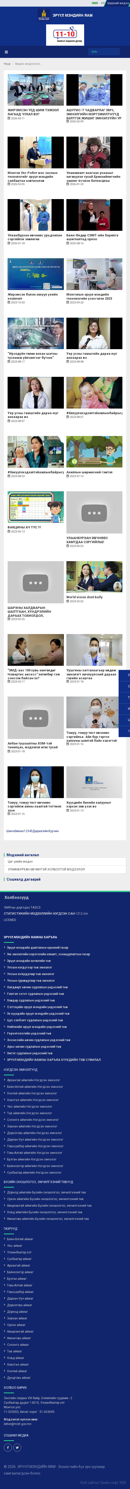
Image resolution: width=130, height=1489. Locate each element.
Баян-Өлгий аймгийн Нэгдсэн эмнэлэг (35, 1087)
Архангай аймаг (18, 1265)
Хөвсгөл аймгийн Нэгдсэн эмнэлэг (33, 1100)
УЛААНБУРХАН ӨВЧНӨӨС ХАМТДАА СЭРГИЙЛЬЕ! (87, 540)
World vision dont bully (84, 597)
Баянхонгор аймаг (20, 1272)
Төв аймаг (14, 1351)
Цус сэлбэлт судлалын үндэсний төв (35, 1020)
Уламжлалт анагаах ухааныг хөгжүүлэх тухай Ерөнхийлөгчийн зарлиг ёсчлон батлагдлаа (93, 177)
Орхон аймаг (16, 1325)
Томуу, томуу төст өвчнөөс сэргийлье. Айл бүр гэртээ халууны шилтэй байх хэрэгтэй (91, 736)
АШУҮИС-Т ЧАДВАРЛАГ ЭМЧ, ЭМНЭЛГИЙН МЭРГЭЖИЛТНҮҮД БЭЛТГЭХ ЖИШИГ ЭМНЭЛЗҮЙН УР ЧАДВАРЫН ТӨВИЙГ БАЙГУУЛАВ (94, 116)
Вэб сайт (88, 1483)
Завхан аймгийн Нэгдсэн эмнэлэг (32, 1126)
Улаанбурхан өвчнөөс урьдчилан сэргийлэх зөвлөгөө (35, 237)
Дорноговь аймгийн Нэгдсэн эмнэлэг (34, 1133)
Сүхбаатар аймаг (19, 1259)
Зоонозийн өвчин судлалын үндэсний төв (38, 1040)
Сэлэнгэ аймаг (18, 1345)
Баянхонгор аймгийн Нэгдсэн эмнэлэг (35, 1166)
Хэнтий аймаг (17, 1371)
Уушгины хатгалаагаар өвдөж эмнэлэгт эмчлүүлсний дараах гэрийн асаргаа (91, 674)
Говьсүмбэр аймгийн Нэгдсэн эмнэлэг (35, 1146)
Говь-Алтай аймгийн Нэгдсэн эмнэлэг (34, 1153)
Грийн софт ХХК (113, 1483)
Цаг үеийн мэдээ (20, 861)
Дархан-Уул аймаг (20, 1298)
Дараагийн (40, 831)
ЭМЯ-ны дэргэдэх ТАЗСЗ (22, 907)
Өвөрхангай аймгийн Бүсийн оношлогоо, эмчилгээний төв (49, 1205)
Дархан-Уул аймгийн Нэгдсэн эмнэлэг (35, 1139)
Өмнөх (19, 831)
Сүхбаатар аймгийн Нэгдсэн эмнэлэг (34, 1172)
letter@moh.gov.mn (17, 1424)
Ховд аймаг (15, 1358)
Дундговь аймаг (19, 1378)
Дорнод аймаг (17, 1312)
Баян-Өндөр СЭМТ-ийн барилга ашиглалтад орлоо (92, 237)
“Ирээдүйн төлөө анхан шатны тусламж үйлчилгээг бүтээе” (33, 356)
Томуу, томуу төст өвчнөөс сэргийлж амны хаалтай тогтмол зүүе (34, 806)
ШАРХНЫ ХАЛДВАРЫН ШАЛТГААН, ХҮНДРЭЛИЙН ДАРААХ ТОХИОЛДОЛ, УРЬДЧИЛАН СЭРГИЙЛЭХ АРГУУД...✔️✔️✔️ (29, 615)
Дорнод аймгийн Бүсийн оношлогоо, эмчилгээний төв (46, 1192)
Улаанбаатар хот (19, 1252)
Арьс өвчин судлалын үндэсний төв (34, 1046)
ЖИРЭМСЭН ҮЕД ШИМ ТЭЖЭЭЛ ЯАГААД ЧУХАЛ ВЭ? (33, 112)
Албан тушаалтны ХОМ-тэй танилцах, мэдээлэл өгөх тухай (33, 745)
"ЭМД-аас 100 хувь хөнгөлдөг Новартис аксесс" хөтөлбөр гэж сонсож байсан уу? (34, 674)
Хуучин (53, 831)
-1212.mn (46, 913)
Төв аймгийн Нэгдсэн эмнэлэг (29, 1113)
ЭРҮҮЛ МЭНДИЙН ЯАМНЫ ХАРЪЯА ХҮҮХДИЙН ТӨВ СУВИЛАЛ (54, 1060)
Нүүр (7, 64)
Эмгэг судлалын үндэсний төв (29, 1053)
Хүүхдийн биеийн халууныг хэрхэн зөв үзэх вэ (88, 804)
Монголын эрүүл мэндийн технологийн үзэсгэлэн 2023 (89, 296)
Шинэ (10, 831)
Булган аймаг (17, 1279)
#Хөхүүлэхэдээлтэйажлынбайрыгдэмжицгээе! (46, 472)
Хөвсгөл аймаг (18, 1364)
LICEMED (10, 920)
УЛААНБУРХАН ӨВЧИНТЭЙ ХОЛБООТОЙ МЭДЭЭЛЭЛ (46, 869)
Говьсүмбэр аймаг (20, 1292)
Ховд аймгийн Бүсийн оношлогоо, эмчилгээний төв (44, 1212)
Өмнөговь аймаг (19, 1338)
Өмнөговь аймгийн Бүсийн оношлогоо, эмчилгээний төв (48, 1219)
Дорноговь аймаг (19, 1305)
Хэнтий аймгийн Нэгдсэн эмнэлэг (32, 1093)
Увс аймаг (14, 1246)
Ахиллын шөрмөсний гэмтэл (89, 472)
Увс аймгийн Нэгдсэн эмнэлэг (29, 1106)
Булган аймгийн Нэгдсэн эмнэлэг (32, 1159)
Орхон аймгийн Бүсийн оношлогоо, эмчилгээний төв (45, 1199)
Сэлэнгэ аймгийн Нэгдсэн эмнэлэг (33, 1120)
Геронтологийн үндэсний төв (29, 1033)
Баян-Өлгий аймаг (20, 1239)
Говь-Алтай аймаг (19, 1285)
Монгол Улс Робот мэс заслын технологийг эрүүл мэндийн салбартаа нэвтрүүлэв (33, 177)
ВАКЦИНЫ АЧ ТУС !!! (24, 527)
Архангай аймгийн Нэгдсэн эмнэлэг (33, 1080)
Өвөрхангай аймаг (20, 1331)
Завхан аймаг (17, 1318)
